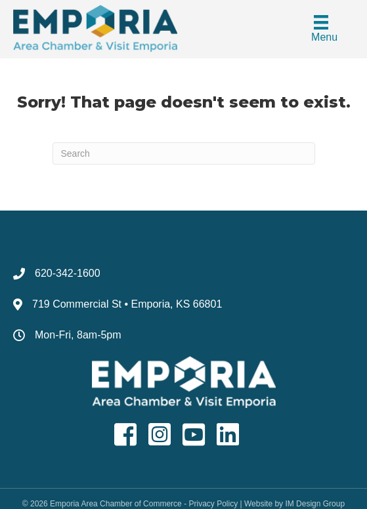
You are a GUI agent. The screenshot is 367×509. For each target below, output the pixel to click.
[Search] (184, 153)
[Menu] (321, 29)
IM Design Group (315, 503)
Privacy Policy (213, 503)
